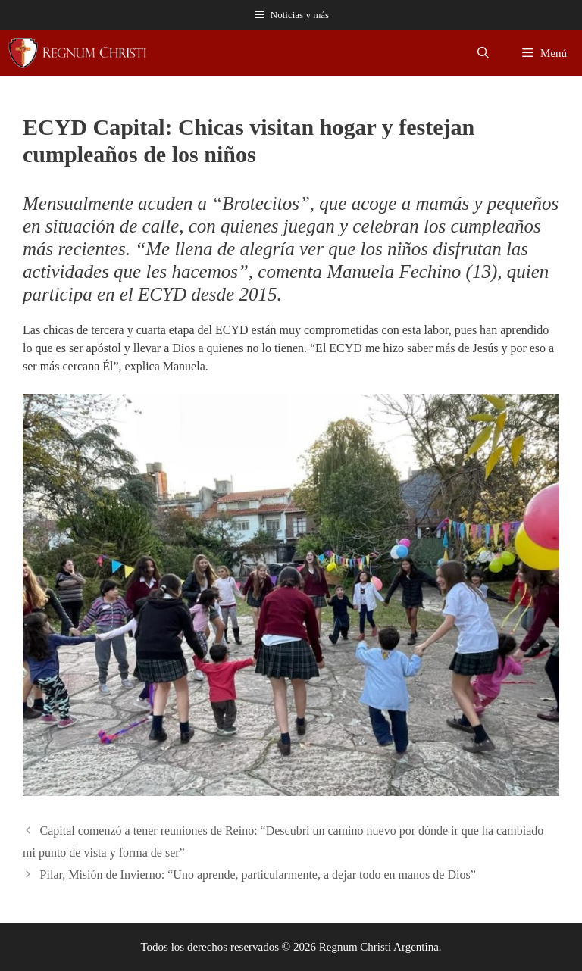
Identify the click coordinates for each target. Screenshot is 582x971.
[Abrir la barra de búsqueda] (483, 53)
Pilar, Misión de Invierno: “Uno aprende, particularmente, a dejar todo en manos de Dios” (258, 874)
